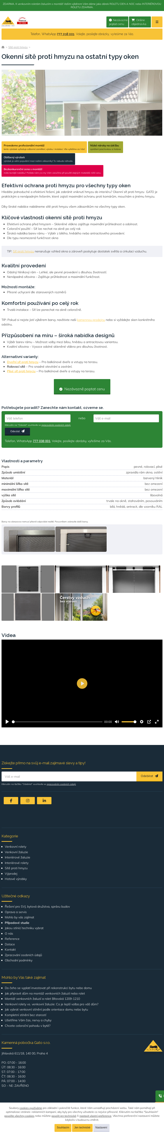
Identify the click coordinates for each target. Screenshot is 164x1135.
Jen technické (82, 1127)
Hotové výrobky (16, 879)
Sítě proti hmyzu (18, 47)
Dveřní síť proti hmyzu (22, 362)
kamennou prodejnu (91, 320)
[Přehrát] (7, 721)
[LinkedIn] (44, 800)
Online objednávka (139, 22)
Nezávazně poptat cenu (118, 22)
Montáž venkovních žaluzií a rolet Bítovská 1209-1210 (42, 999)
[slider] (57, 722)
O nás (9, 933)
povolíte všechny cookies (19, 1115)
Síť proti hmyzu (23, 251)
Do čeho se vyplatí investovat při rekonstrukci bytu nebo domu (48, 988)
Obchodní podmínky (18, 960)
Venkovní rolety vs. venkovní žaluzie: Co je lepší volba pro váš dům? (51, 1004)
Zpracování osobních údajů (23, 955)
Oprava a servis (16, 912)
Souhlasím (63, 1127)
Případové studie (17, 923)
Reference (12, 939)
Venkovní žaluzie (16, 852)
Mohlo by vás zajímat (19, 917)
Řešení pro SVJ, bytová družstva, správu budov (37, 906)
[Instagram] (27, 800)
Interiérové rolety (16, 863)
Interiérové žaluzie (17, 857)
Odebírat (149, 776)
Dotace (10, 944)
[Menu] (157, 21)
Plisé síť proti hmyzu (21, 371)
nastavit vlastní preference (95, 1115)
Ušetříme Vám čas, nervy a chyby (28, 1020)
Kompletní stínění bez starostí (25, 1015)
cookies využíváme (30, 1108)
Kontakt (10, 950)
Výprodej (11, 874)
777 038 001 (65, 34)
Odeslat (17, 431)
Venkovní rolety (15, 847)
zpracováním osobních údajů (56, 425)
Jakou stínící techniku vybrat (24, 928)
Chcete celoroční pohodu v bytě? (27, 1026)
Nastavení (101, 1127)
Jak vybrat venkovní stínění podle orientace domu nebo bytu (46, 1009)
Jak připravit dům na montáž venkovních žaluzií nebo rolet (45, 993)
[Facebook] (11, 800)
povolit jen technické (63, 1115)
